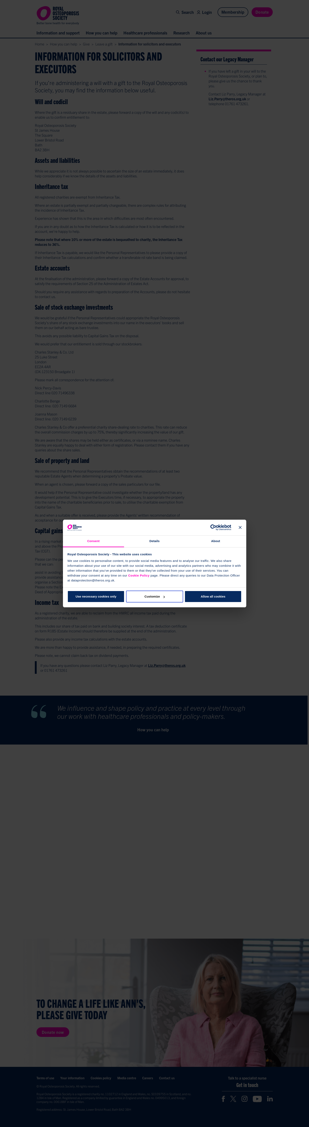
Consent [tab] (93, 541)
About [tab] (215, 541)
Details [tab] (155, 541)
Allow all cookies (213, 596)
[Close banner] (240, 527)
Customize (154, 596)
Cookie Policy (139, 575)
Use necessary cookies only (96, 596)
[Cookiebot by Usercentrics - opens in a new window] (213, 528)
